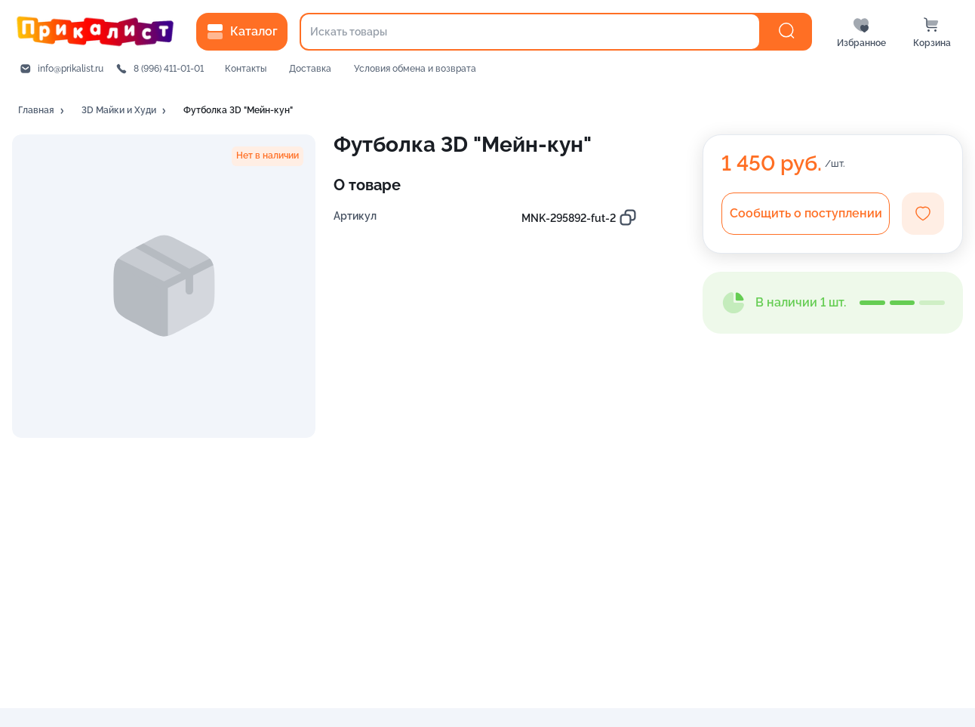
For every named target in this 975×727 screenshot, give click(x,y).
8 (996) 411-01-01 (169, 68)
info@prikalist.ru (70, 68)
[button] (42, 111)
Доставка (310, 68)
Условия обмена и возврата (415, 68)
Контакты (245, 68)
